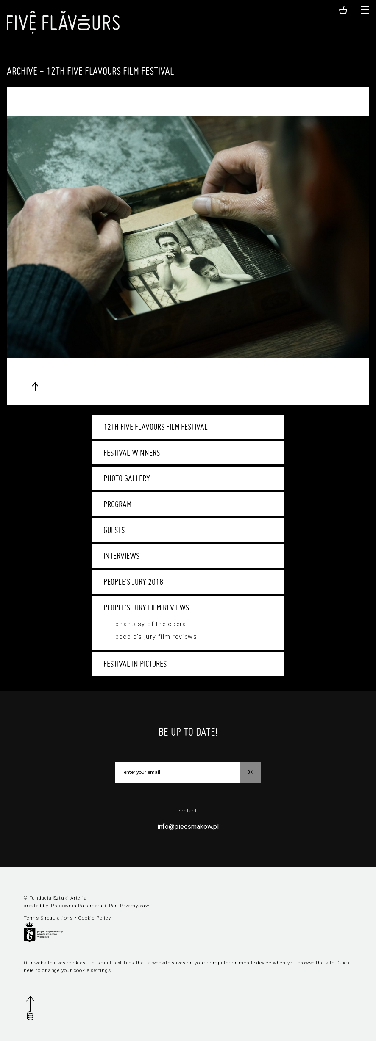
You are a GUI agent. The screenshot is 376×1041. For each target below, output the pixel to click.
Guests (114, 530)
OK (250, 772)
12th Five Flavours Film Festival (155, 427)
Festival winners (131, 452)
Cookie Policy (94, 918)
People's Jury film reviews (146, 607)
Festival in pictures (135, 664)
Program (117, 504)
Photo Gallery (126, 478)
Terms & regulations (48, 918)
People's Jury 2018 (133, 582)
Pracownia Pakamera (76, 905)
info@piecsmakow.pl (188, 827)
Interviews (121, 556)
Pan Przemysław (129, 905)
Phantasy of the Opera (151, 624)
